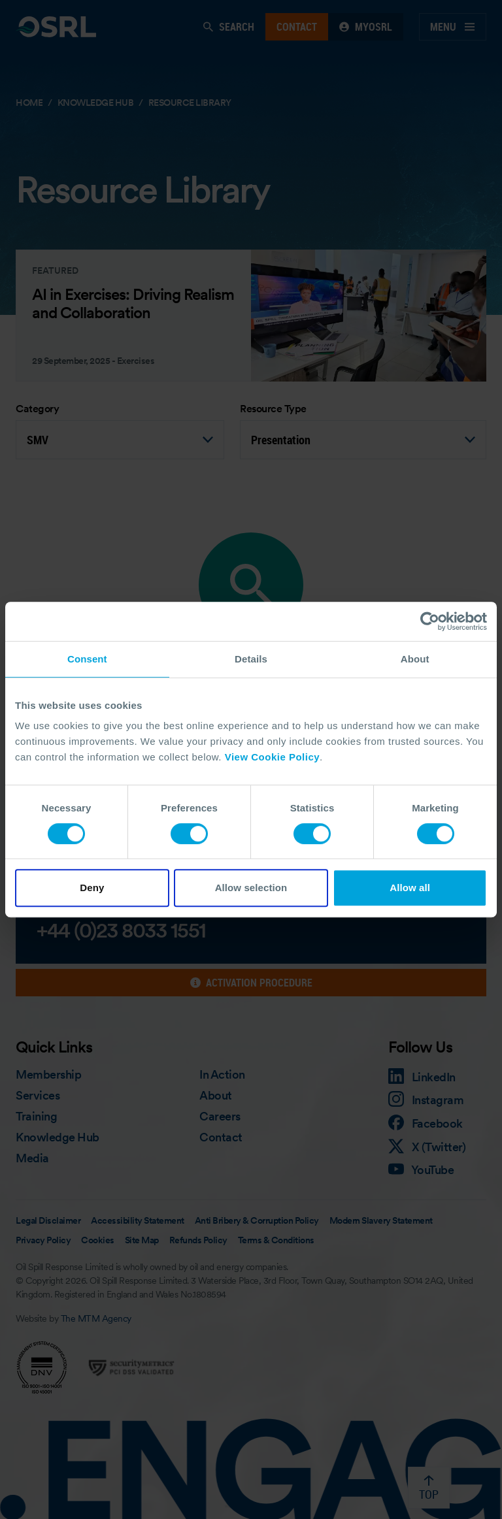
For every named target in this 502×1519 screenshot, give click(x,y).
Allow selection (251, 887)
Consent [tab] (87, 658)
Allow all (410, 887)
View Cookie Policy (272, 756)
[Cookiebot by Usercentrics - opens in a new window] (430, 621)
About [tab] (415, 658)
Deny (92, 887)
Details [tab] (251, 658)
